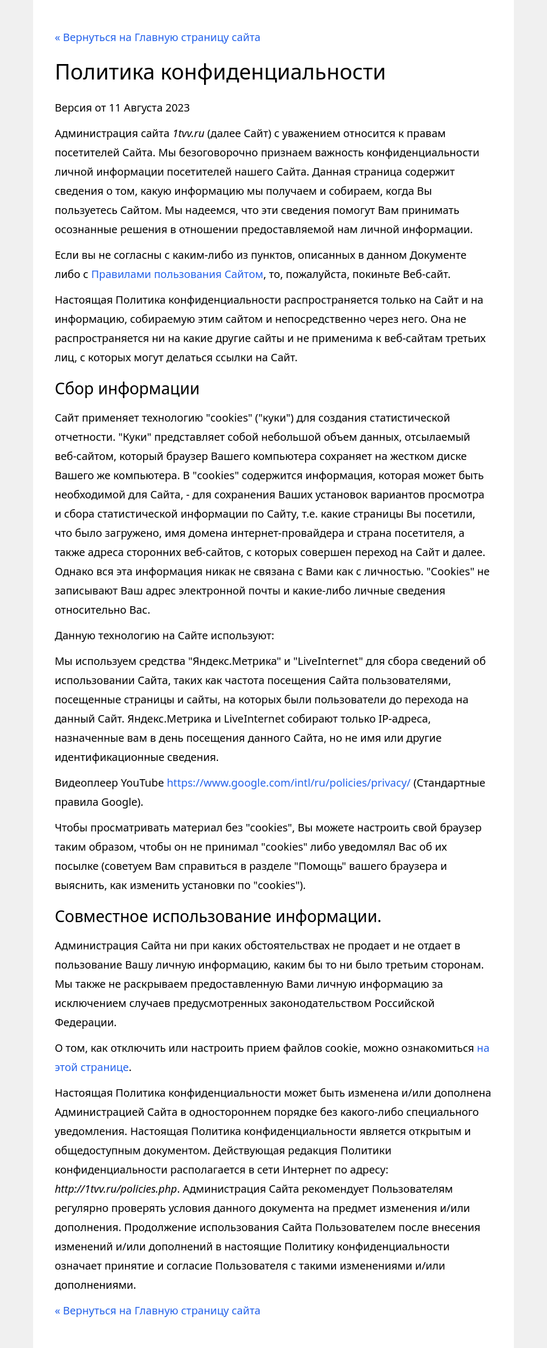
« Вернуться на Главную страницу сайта (157, 37)
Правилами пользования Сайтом (177, 274)
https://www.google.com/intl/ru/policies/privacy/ (289, 782)
